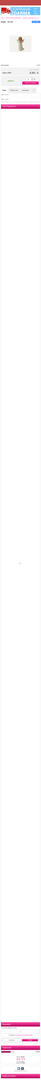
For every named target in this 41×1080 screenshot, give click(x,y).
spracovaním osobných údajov (24, 1035)
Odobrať (12, 1040)
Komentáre (25, 90)
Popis (4, 90)
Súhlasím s (20, 1035)
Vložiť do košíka (30, 83)
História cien (14, 90)
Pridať (30, 1040)
